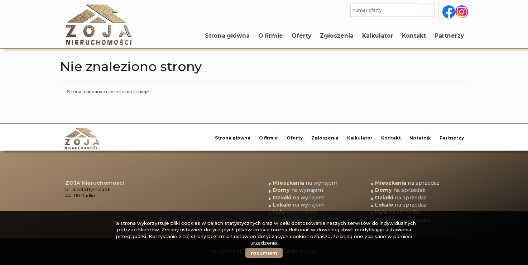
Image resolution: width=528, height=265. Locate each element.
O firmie (270, 35)
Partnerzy (449, 35)
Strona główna (227, 35)
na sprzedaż (407, 183)
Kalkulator (377, 35)
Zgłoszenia (337, 35)
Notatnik (420, 138)
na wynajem (305, 183)
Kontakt (414, 35)
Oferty (301, 35)
